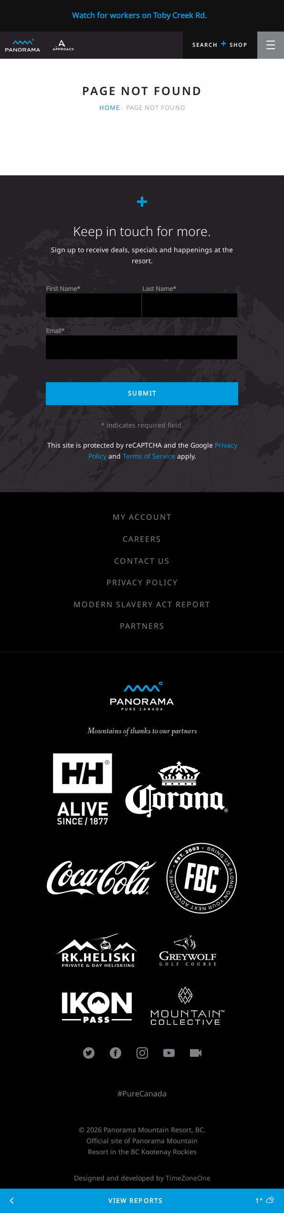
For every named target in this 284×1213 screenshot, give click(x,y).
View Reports (142, 1200)
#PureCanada (142, 1093)
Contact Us (142, 561)
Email (53, 330)
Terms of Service (149, 456)
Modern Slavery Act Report (142, 604)
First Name (61, 288)
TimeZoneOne (188, 1177)
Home (109, 107)
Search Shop (220, 43)
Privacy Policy (142, 582)
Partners (142, 626)
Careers (142, 539)
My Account (142, 517)
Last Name (157, 288)
